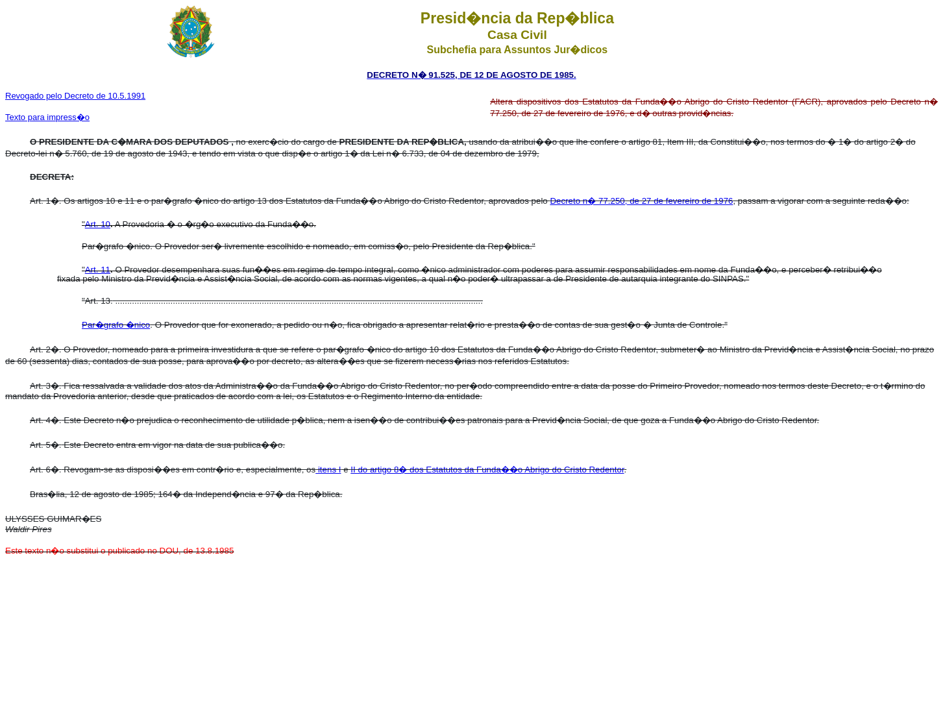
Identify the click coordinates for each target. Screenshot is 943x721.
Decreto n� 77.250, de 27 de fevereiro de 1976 (641, 201)
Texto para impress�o (47, 117)
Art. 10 (97, 224)
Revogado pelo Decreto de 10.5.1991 (75, 96)
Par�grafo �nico (116, 325)
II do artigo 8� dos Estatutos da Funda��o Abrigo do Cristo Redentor (487, 469)
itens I (328, 469)
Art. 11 (97, 270)
